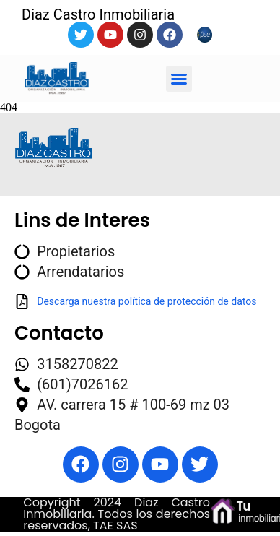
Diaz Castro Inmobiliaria (98, 14)
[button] (179, 79)
